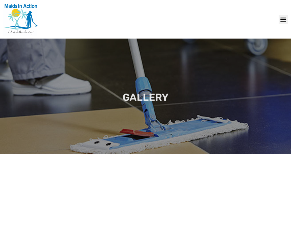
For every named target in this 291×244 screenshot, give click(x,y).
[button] (283, 19)
